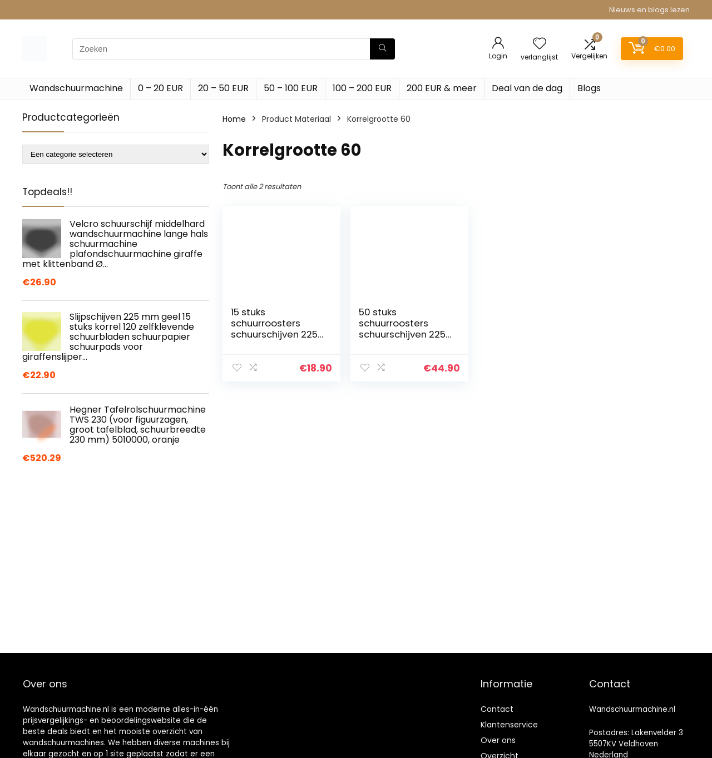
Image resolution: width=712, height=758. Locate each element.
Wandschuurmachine (76, 88)
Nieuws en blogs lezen (649, 9)
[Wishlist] (539, 44)
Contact (497, 709)
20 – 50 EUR (223, 88)
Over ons (498, 740)
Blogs (589, 88)
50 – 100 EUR (291, 88)
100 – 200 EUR (362, 88)
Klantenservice (509, 724)
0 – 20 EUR (160, 88)
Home (234, 119)
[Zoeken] (382, 49)
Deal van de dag (527, 88)
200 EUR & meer (442, 88)
